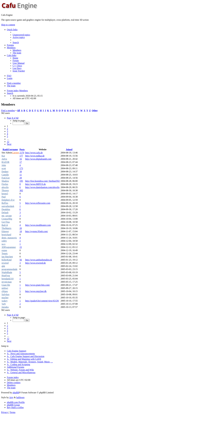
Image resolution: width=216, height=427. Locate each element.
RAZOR (5, 162)
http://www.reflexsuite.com (37, 203)
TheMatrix (6, 228)
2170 (21, 152)
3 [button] (7, 131)
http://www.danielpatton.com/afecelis (42, 187)
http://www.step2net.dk (36, 291)
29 (20, 178)
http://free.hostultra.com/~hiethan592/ (42, 181)
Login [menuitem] (9, 78)
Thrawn (5, 190)
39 (20, 171)
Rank (5, 149)
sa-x (3, 244)
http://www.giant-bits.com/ (37, 285)
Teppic (5, 253)
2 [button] (7, 128)
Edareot (5, 231)
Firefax (5, 184)
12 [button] (8, 141)
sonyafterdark (8, 206)
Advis (4, 159)
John (4, 165)
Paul (4, 197)
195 (21, 181)
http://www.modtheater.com (38, 225)
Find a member (14, 83)
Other (95, 110)
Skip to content (8, 24)
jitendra (5, 307)
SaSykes (5, 294)
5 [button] (7, 136)
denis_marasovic (9, 237)
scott (4, 168)
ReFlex (5, 203)
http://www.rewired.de (35, 263)
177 (21, 156)
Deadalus (6, 209)
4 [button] (7, 134)
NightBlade (7, 272)
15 (20, 247)
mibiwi (5, 288)
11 (20, 174)
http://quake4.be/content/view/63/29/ (42, 301)
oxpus (4, 250)
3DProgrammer (9, 247)
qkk (3, 266)
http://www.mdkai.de (35, 156)
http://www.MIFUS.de (35, 184)
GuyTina (6, 222)
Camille (5, 174)
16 (20, 159)
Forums (10, 45)
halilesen (20, 397)
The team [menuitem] (11, 86)
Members (11, 47)
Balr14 (5, 225)
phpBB (16, 392)
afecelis (5, 187)
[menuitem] (21, 35)
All (18, 110)
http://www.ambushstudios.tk (38, 260)
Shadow (5, 181)
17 (20, 162)
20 (20, 228)
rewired (5, 263)
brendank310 (8, 278)
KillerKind (6, 260)
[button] (12, 118)
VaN (4, 304)
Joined (69, 149)
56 (20, 260)
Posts (22, 149)
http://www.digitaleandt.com (38, 159)
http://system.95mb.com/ (36, 231)
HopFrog (6, 275)
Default (5, 212)
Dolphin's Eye (8, 200)
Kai (3, 156)
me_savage (7, 215)
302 (21, 190)
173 (21, 168)
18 (20, 231)
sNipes (5, 291)
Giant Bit (6, 285)
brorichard (6, 234)
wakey (5, 301)
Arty (11, 397)
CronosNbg (7, 219)
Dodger (5, 171)
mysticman (7, 282)
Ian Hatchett (7, 256)
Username (13, 149)
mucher (5, 297)
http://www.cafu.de (34, 152)
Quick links (12, 29)
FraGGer (6, 178)
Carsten (15, 152)
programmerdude (9, 269)
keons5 (5, 193)
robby (4, 241)
